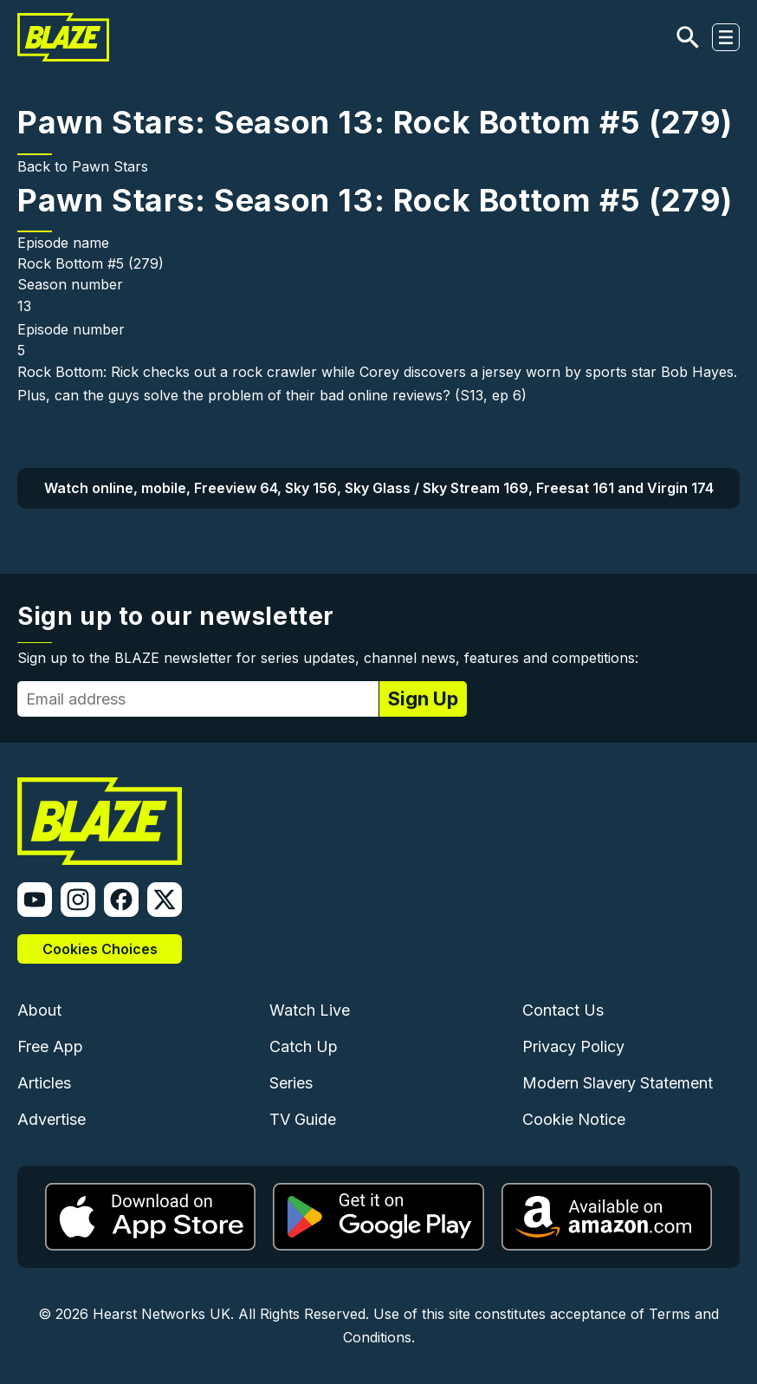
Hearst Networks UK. (163, 1313)
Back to (44, 166)
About (39, 1010)
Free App (50, 1046)
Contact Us (563, 1010)
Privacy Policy (573, 1046)
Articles (44, 1083)
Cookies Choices (100, 949)
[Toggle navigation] (726, 37)
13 (24, 306)
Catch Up (303, 1046)
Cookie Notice (573, 1119)
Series (291, 1083)
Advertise (51, 1119)
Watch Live (309, 1010)
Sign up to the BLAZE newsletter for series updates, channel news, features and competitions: (327, 657)
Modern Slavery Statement (617, 1083)
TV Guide (302, 1119)
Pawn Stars (110, 166)
